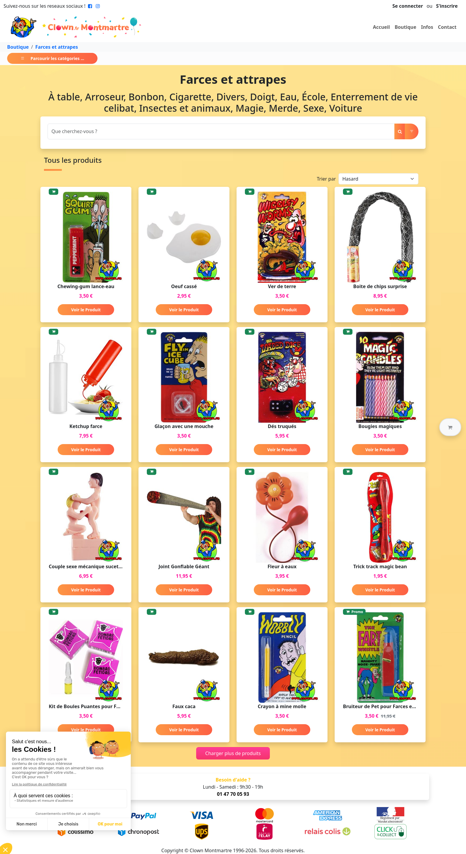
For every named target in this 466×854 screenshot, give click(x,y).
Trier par (326, 179)
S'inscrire (447, 6)
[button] (450, 427)
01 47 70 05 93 (233, 794)
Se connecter (407, 6)
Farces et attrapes (56, 47)
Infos (427, 27)
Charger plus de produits (233, 753)
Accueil (381, 27)
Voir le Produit (85, 309)
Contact (447, 27)
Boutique (405, 27)
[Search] (221, 131)
